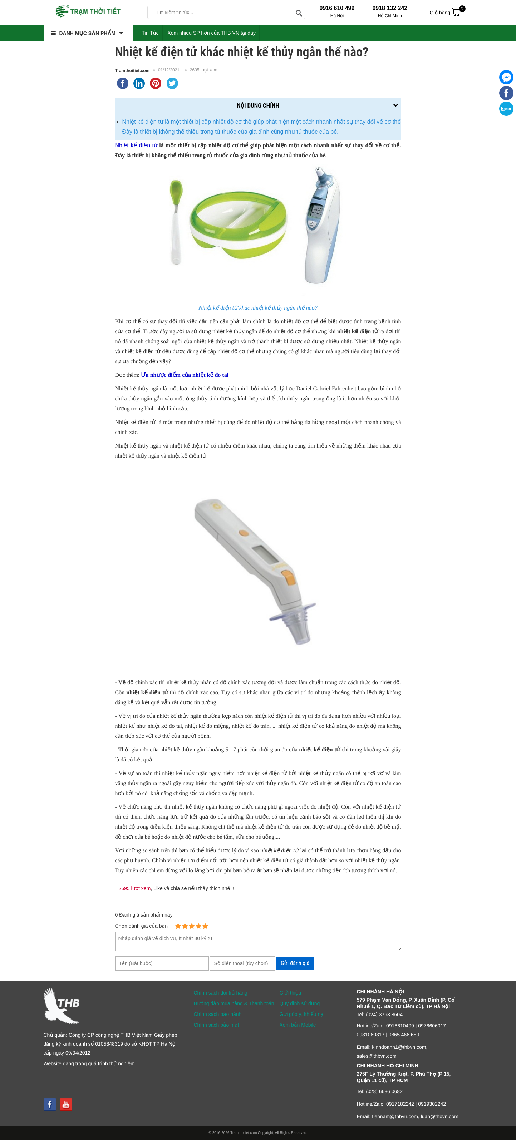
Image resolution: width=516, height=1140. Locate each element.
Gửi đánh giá (295, 963)
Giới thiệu (290, 993)
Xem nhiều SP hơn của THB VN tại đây (211, 33)
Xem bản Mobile (298, 1025)
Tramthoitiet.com (132, 70)
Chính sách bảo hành (218, 1014)
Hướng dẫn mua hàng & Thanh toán (234, 1003)
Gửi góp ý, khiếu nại (302, 1014)
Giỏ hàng (448, 11)
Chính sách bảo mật (216, 1025)
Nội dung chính (258, 105)
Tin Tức (150, 33)
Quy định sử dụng (300, 1003)
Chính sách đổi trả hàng (220, 993)
